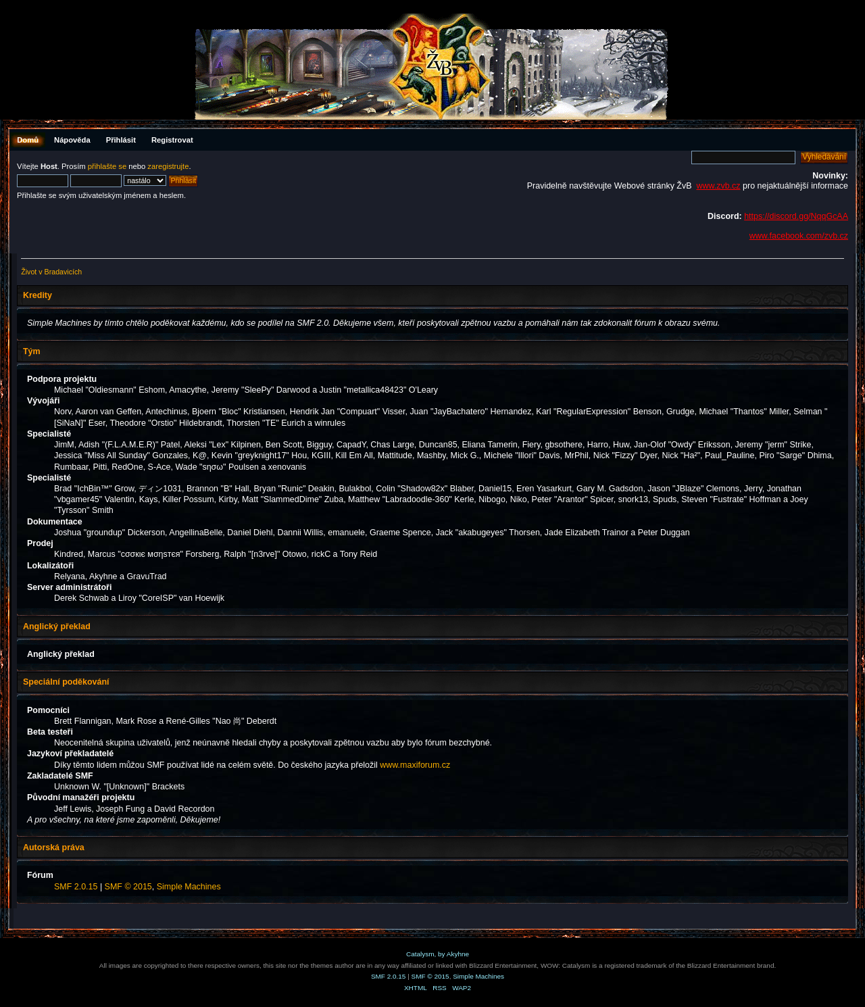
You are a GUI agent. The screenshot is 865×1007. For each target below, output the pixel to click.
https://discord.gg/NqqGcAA (796, 216)
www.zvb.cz (718, 186)
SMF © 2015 (128, 886)
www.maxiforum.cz (415, 765)
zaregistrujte (168, 166)
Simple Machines (189, 886)
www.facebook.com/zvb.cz (798, 236)
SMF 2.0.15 (75, 886)
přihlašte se (107, 166)
